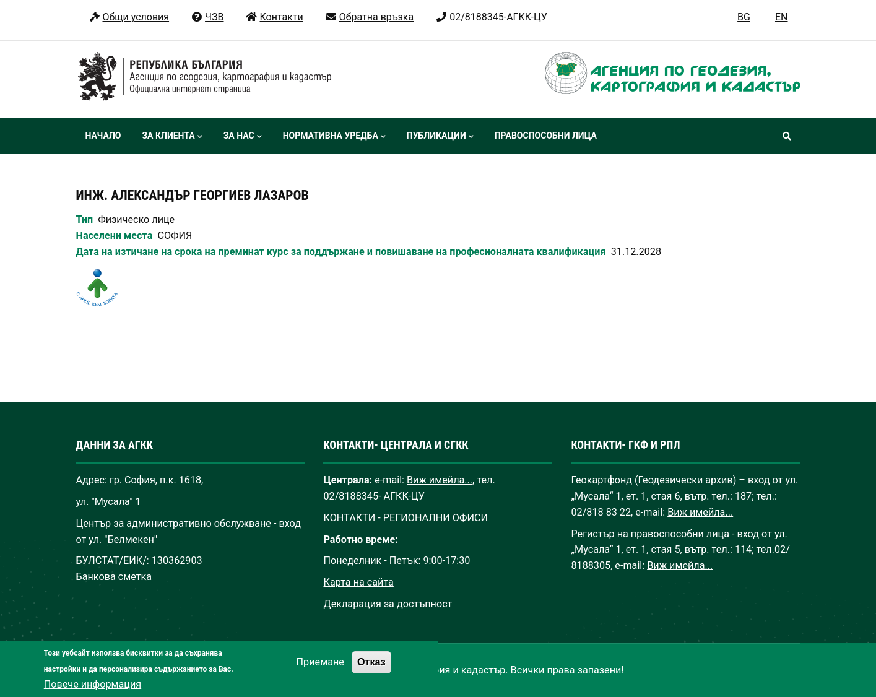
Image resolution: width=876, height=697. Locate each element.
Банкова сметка (114, 576)
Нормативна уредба (334, 137)
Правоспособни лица (546, 136)
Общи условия (129, 17)
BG (743, 17)
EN (781, 17)
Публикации (440, 137)
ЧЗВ (207, 17)
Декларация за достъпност (387, 604)
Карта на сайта (358, 582)
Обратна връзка (369, 17)
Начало (103, 136)
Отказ (371, 672)
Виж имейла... (439, 480)
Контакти (274, 17)
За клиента (172, 137)
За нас (242, 137)
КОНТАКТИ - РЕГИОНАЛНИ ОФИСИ (405, 518)
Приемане (320, 673)
